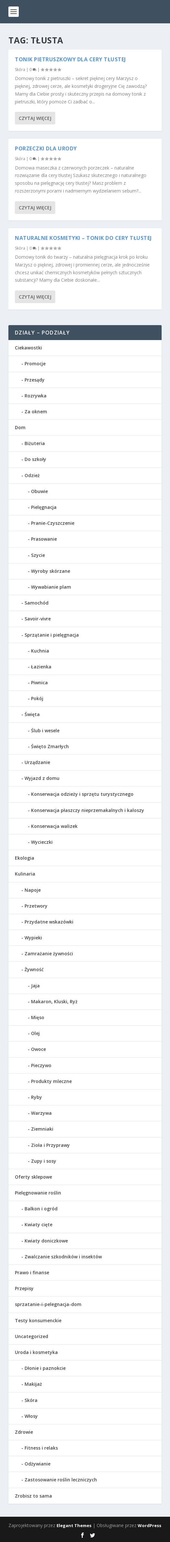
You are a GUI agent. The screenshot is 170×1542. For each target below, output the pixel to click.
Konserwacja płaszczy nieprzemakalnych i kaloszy (87, 810)
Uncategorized (31, 1336)
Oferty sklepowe (33, 1177)
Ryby (36, 1097)
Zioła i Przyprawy (50, 1145)
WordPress (149, 1525)
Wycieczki (42, 842)
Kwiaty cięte (38, 1224)
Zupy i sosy (43, 1161)
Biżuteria (35, 443)
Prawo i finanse (32, 1272)
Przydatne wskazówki (49, 922)
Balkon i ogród (41, 1209)
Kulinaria (25, 874)
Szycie (38, 555)
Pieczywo (41, 1065)
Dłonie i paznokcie (45, 1368)
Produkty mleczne (51, 1081)
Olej (35, 1033)
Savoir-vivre (38, 619)
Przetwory (36, 906)
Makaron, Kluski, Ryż (54, 1001)
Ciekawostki (28, 348)
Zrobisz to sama (33, 1496)
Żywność (34, 969)
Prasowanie (44, 539)
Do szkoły (35, 459)
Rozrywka (36, 396)
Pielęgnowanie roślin (38, 1193)
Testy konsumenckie (38, 1320)
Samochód (36, 603)
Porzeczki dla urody (46, 147)
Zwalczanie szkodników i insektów (63, 1257)
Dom (20, 427)
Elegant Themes (74, 1525)
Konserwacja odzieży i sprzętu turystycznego (82, 794)
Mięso (37, 1017)
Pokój (37, 698)
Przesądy (35, 380)
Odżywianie (37, 1464)
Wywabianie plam (51, 587)
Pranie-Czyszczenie (52, 523)
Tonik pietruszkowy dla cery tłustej (70, 58)
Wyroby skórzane (50, 571)
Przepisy (24, 1288)
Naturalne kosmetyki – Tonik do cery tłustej (83, 237)
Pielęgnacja (44, 507)
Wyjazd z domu (42, 778)
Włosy (31, 1416)
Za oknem (36, 411)
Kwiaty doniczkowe (46, 1241)
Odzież (32, 475)
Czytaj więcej (35, 117)
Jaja (35, 986)
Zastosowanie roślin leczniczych (61, 1480)
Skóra (20, 68)
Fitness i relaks (41, 1448)
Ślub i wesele (45, 730)
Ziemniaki (42, 1129)
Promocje (35, 363)
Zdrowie (24, 1432)
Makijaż (33, 1384)
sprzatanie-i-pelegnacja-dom (48, 1304)
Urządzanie (37, 762)
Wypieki (33, 938)
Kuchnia (40, 651)
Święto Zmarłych (50, 746)
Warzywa (41, 1113)
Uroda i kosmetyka (36, 1352)
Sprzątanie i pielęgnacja (52, 635)
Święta (32, 714)
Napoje (33, 890)
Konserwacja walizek (54, 826)
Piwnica (39, 682)
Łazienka (41, 667)
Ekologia (24, 858)
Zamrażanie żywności (49, 953)
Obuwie (39, 491)
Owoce (38, 1049)
